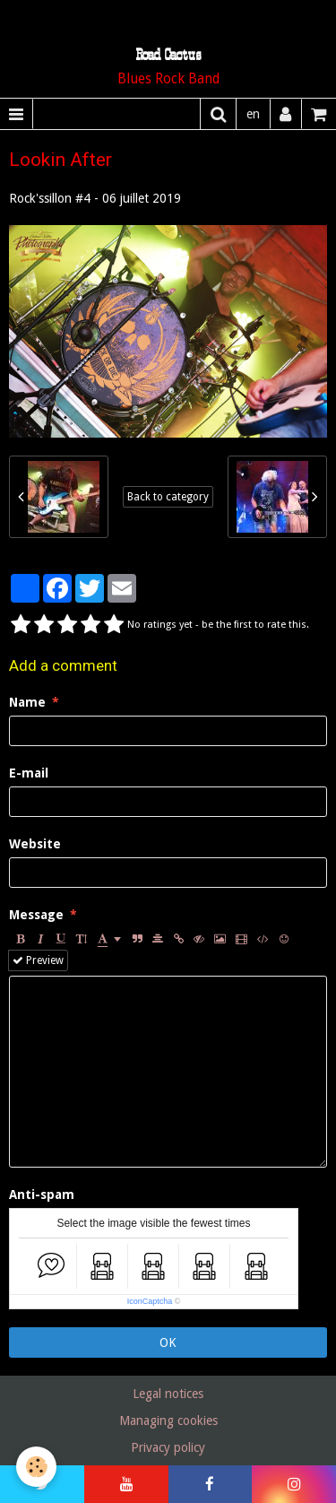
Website (35, 844)
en (253, 114)
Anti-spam (41, 1194)
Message (36, 915)
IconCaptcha (150, 1301)
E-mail (28, 773)
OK (168, 1342)
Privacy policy (168, 1447)
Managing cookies (168, 1420)
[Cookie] (36, 1467)
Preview (38, 960)
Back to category (168, 497)
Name (27, 702)
